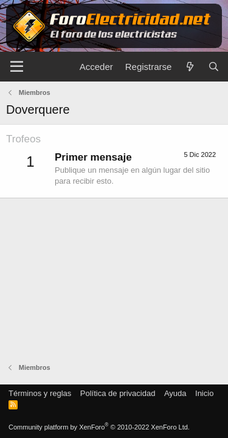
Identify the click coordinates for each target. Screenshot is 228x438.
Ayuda (175, 393)
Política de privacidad (118, 393)
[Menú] (16, 67)
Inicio (204, 393)
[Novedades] (189, 66)
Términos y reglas (40, 393)
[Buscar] (214, 66)
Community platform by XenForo (99, 427)
